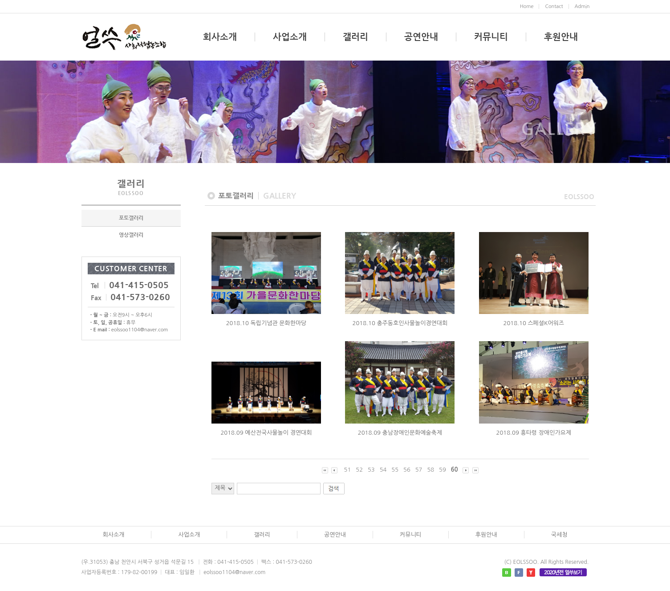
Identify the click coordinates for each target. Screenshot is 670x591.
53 (371, 470)
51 (347, 470)
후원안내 (561, 37)
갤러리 (355, 37)
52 (359, 470)
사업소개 (290, 37)
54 (383, 470)
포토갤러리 (131, 225)
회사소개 (220, 37)
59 (442, 470)
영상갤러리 (131, 242)
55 (394, 470)
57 (418, 470)
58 (430, 470)
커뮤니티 (491, 37)
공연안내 (421, 37)
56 (406, 470)
